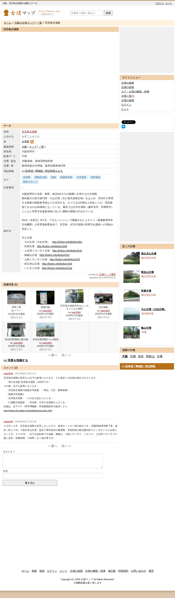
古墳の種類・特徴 (95, 570)
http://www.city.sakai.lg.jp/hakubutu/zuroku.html (28, 410)
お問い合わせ (138, 570)
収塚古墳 (146, 290)
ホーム (7, 22)
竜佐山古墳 (147, 272)
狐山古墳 (146, 327)
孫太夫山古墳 (148, 253)
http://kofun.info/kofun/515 (55, 255)
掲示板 (112, 570)
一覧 (39, 22)
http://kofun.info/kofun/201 (67, 241)
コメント (8, 451)
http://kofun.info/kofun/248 (52, 246)
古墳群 (28, 141)
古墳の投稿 (127, 87)
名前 (5, 470)
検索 (108, 12)
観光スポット (30, 181)
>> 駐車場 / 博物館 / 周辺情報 (138, 366)
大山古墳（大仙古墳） (153, 309)
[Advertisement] (59, 114)
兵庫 (160, 356)
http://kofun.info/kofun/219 (65, 259)
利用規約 (123, 570)
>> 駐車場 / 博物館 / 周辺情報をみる (42, 170)
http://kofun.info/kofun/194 (57, 263)
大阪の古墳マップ (24, 22)
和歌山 (150, 356)
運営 (151, 570)
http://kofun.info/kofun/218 (57, 268)
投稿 (41, 570)
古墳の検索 (127, 82)
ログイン (160, 3)
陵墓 (53, 177)
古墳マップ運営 (107, 274)
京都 (133, 356)
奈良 (141, 356)
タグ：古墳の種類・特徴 (135, 91)
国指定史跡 (41, 177)
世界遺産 (95, 177)
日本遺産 (81, 177)
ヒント (169, 3)
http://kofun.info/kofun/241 (67, 250)
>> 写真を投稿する (15, 360)
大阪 (24, 146)
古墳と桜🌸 (128, 95)
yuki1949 (47, 310)
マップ (33, 146)
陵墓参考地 (66, 177)
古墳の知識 (127, 100)
